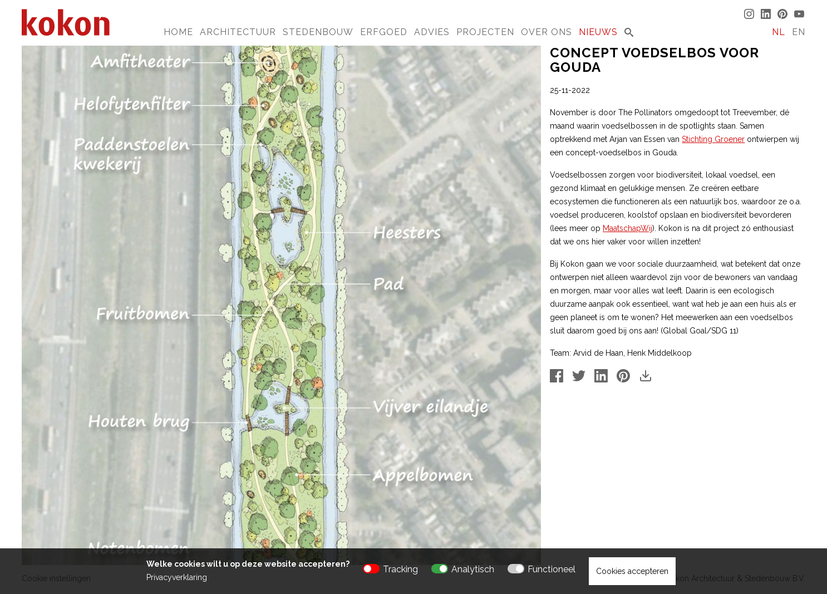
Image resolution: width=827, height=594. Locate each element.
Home (178, 32)
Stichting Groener (713, 139)
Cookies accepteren (632, 571)
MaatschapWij (627, 228)
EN (798, 32)
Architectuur (238, 32)
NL (778, 32)
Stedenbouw (318, 32)
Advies (432, 32)
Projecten (485, 32)
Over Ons (546, 32)
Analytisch (472, 569)
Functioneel (551, 569)
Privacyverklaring (176, 577)
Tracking (400, 569)
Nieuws (598, 32)
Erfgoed (383, 32)
